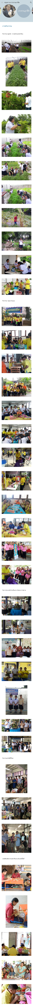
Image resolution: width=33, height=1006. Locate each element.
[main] (16, 26)
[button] (2, 2)
